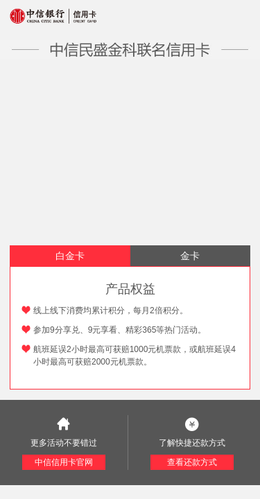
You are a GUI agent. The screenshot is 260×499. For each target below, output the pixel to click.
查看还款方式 (192, 462)
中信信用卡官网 (64, 462)
